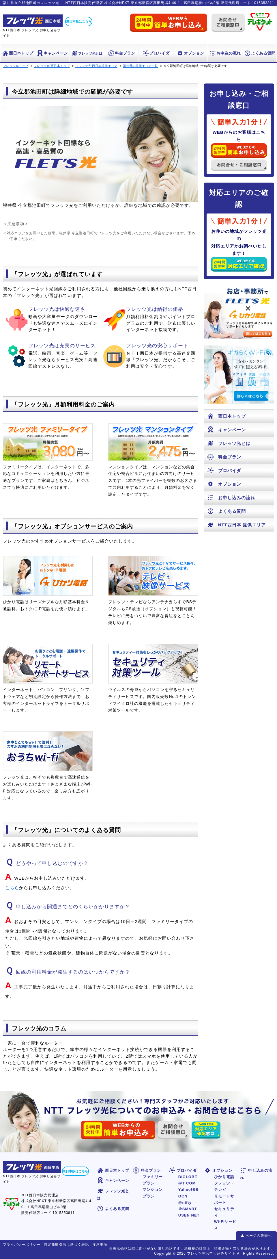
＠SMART (187, 1209)
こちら (12, 887)
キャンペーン (52, 53)
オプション (190, 53)
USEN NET (189, 1215)
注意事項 (99, 1245)
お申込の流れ (225, 53)
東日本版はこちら (78, 21)
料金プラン (121, 53)
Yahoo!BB (188, 1189)
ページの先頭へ (259, 1236)
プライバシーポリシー (21, 1245)
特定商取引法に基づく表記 (66, 1245)
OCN (183, 1196)
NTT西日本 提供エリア (236, 524)
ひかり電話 (224, 1177)
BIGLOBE (187, 1177)
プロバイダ (155, 53)
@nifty (185, 1202)
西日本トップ (17, 53)
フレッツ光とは (86, 53)
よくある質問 (259, 53)
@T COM (187, 1183)
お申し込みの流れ (231, 497)
